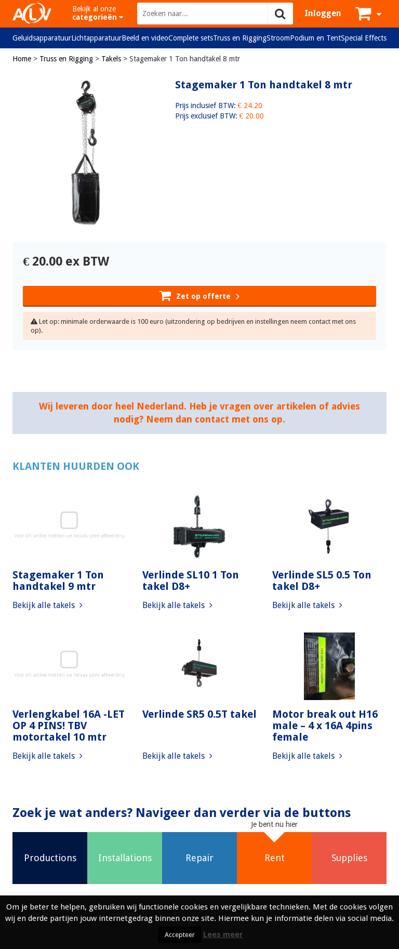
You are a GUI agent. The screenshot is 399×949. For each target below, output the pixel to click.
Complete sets (190, 38)
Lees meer (223, 934)
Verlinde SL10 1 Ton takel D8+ (190, 580)
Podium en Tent (315, 38)
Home (21, 59)
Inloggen (322, 13)
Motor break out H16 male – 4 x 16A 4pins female (325, 725)
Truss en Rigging (240, 38)
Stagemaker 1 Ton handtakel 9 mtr (58, 580)
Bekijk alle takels (47, 605)
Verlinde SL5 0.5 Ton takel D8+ (321, 580)
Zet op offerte (199, 295)
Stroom (278, 38)
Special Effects (364, 38)
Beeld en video (145, 38)
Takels (111, 59)
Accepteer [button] (180, 935)
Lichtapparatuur (96, 38)
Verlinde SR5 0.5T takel (199, 714)
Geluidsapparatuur (41, 38)
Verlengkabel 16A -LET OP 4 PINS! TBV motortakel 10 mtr (68, 725)
